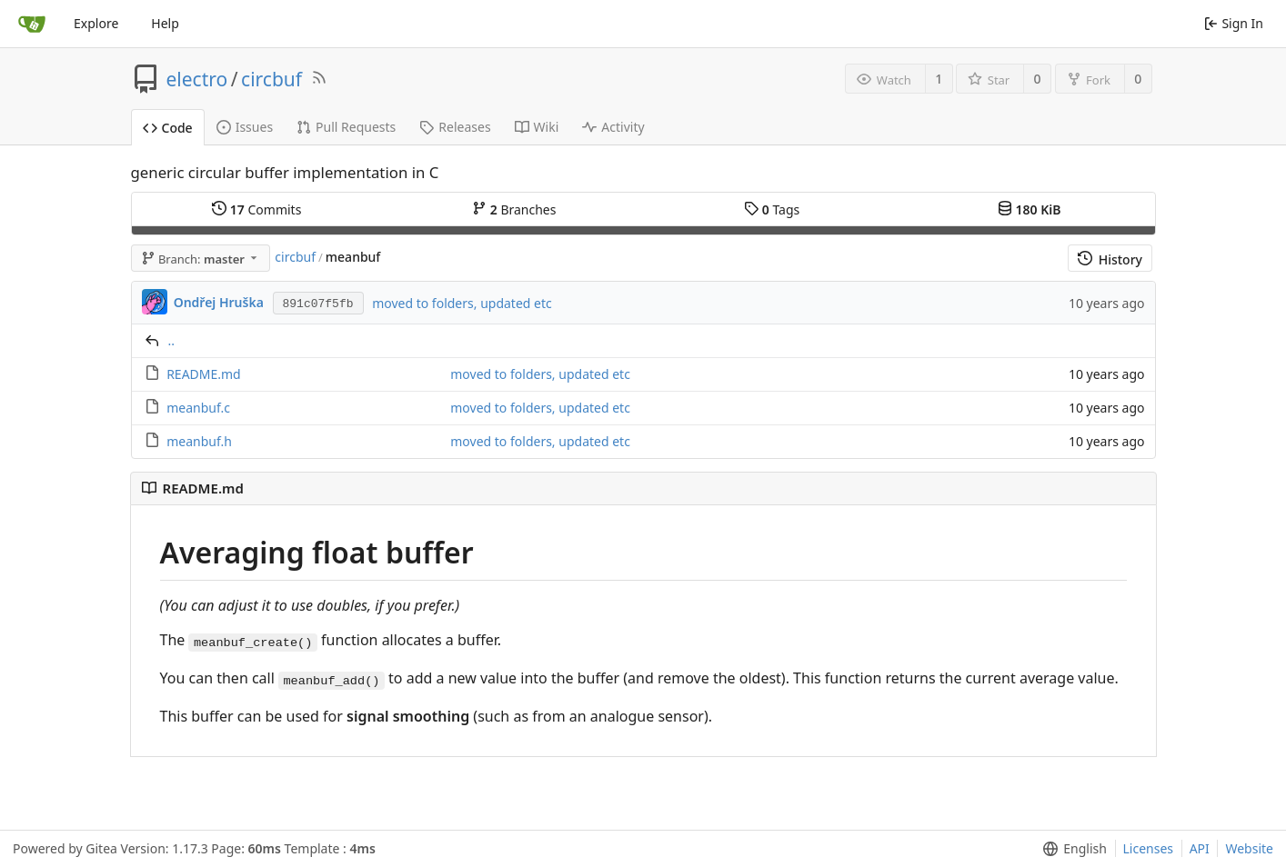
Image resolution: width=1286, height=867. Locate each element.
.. (172, 340)
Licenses (1148, 848)
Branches (514, 209)
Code (168, 127)
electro (197, 79)
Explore (96, 23)
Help (165, 23)
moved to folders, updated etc (462, 303)
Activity (613, 126)
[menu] (1071, 849)
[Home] (31, 23)
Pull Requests (346, 126)
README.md (203, 374)
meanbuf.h (199, 441)
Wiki (537, 126)
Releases (454, 126)
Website (1249, 848)
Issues (244, 126)
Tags (771, 209)
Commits (256, 209)
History (1110, 259)
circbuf (271, 79)
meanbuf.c (198, 407)
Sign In (1233, 23)
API (1200, 848)
